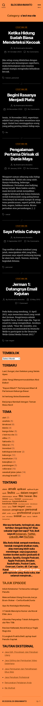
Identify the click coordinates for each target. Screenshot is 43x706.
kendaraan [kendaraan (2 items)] (6, 501)
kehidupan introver (11, 452)
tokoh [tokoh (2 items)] (34, 516)
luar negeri (10, 340)
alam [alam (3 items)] (4, 489)
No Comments (33, 52)
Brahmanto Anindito (24, 48)
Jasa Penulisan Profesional (17, 677)
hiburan (6, 445)
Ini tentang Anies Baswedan (16, 396)
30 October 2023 (14, 52)
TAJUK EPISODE (14, 583)
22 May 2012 (35, 299)
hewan (8, 78)
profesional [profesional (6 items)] (24, 512)
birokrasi (6, 424)
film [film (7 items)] (21, 496)
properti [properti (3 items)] (36, 513)
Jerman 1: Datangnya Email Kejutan (21, 289)
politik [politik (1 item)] (9, 513)
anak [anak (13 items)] (12, 489)
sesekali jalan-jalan (11, 472)
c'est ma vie (21, 27)
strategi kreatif (9, 475)
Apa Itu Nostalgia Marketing (16, 606)
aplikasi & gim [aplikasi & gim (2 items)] (32, 489)
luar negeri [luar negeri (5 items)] (18, 506)
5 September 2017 (14, 241)
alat (4, 417)
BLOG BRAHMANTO (21, 5)
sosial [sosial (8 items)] (17, 516)
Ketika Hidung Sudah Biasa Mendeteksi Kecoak (21, 37)
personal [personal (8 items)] (31, 509)
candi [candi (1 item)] (17, 493)
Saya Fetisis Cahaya (21, 231)
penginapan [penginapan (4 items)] (18, 509)
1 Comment (23, 303)
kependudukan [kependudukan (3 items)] (19, 501)
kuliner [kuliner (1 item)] (4, 507)
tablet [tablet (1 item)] (24, 516)
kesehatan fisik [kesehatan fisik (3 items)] (9, 503)
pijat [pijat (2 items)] (4, 513)
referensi (6, 469)
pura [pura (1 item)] (3, 516)
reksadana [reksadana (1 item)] (9, 516)
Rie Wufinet (10, 688)
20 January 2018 (14, 168)
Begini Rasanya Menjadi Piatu (21, 97)
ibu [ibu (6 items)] (35, 496)
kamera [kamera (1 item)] (11, 499)
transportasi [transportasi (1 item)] (6, 519)
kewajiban (7, 462)
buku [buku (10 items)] (11, 492)
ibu (7, 132)
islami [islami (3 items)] (5, 499)
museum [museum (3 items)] (6, 510)
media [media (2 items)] (28, 507)
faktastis (6, 441)
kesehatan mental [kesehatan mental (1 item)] (23, 504)
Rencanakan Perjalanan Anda (18, 682)
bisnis (5, 428)
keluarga (6, 455)
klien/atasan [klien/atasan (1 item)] (33, 504)
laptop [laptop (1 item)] (9, 507)
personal (15, 78)
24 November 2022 (14, 109)
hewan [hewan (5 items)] (28, 496)
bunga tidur (8, 431)
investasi (6, 448)
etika (4, 438)
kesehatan (7, 458)
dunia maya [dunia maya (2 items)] (7, 496)
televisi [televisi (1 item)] (29, 516)
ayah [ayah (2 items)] (4, 493)
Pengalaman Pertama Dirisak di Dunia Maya (21, 154)
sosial (8, 214)
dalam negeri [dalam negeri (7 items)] (29, 492)
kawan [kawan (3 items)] (18, 499)
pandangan (8, 465)
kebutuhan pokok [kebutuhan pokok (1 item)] (27, 499)
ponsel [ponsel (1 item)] (14, 513)
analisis (6, 421)
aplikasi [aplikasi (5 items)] (21, 489)
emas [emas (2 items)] (15, 496)
